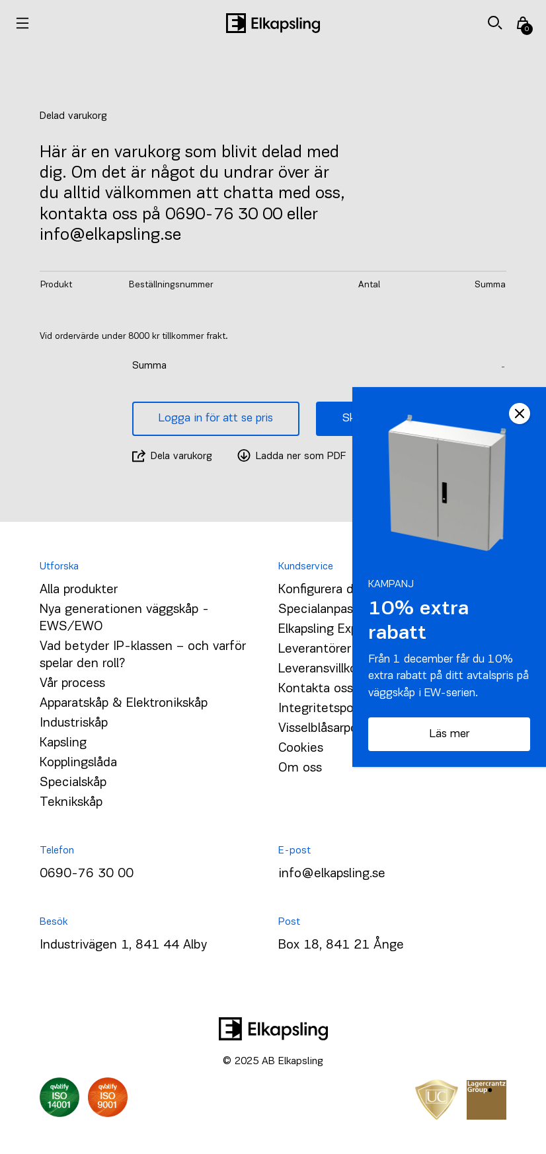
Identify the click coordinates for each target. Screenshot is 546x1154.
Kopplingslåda (78, 763)
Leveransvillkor (319, 669)
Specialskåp (73, 782)
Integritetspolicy (325, 708)
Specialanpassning (331, 609)
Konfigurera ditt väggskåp (351, 589)
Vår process (72, 683)
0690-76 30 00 (87, 874)
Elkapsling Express (329, 629)
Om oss (300, 768)
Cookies (300, 748)
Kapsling (63, 743)
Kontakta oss (315, 689)
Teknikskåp (71, 802)
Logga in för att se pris (216, 418)
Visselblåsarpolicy (327, 728)
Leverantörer (314, 649)
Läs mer (449, 734)
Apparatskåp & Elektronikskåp (124, 703)
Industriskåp (74, 723)
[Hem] (273, 23)
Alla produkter (79, 589)
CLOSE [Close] (519, 413)
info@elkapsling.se (331, 874)
